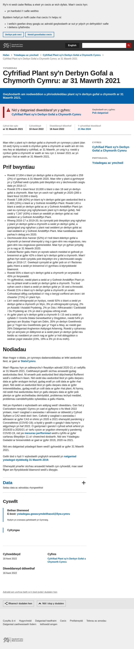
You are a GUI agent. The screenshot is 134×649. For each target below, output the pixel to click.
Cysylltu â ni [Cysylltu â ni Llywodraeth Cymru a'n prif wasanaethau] (9, 621)
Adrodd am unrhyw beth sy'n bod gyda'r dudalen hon (30, 592)
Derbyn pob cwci (13, 34)
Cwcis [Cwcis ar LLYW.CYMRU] (63, 621)
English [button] (72, 45)
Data (7, 483)
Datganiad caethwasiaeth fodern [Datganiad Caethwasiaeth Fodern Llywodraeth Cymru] (19, 624)
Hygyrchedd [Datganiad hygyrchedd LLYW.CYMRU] (25, 621)
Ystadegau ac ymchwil (26, 55)
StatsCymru (28, 361)
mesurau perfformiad (38, 433)
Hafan (6, 55)
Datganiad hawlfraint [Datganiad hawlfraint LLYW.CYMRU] (45, 621)
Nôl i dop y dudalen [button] (53, 603)
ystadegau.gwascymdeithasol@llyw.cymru (43, 513)
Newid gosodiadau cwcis (40, 34)
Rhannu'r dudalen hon (20, 603)
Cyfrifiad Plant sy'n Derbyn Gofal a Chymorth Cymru (72, 55)
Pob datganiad (100, 113)
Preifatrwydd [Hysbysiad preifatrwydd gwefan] (76, 621)
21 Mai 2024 (84, 129)
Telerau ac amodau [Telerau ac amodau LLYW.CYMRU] (96, 621)
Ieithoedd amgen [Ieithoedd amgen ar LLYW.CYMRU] (48, 624)
